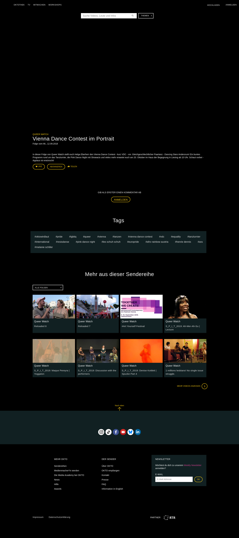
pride (59, 235)
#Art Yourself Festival (132, 325)
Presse (105, 476)
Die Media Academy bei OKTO (69, 472)
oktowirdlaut (42, 235)
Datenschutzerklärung (59, 514)
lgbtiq (73, 235)
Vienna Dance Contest (140, 235)
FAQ (104, 481)
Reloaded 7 (83, 325)
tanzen (117, 235)
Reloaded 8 (39, 325)
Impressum (38, 514)
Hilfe (56, 481)
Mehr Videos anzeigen (191, 383)
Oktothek (19, 5)
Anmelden (121, 199)
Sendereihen (60, 462)
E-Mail (159, 471)
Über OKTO (107, 462)
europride (133, 241)
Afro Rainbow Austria (157, 241)
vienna (102, 235)
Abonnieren (56, 166)
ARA (201, 241)
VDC (162, 235)
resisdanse (63, 241)
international (42, 241)
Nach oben (119, 404)
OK (198, 476)
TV (30, 5)
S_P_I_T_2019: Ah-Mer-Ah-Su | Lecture (185, 325)
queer (87, 235)
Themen (146, 16)
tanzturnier (194, 235)
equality (176, 235)
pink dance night (86, 241)
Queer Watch (40, 134)
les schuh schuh (112, 241)
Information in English (112, 485)
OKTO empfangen (111, 467)
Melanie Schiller (44, 246)
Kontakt (105, 472)
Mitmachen (40, 5)
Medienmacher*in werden (66, 467)
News (57, 476)
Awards (57, 485)
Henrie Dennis (183, 241)
